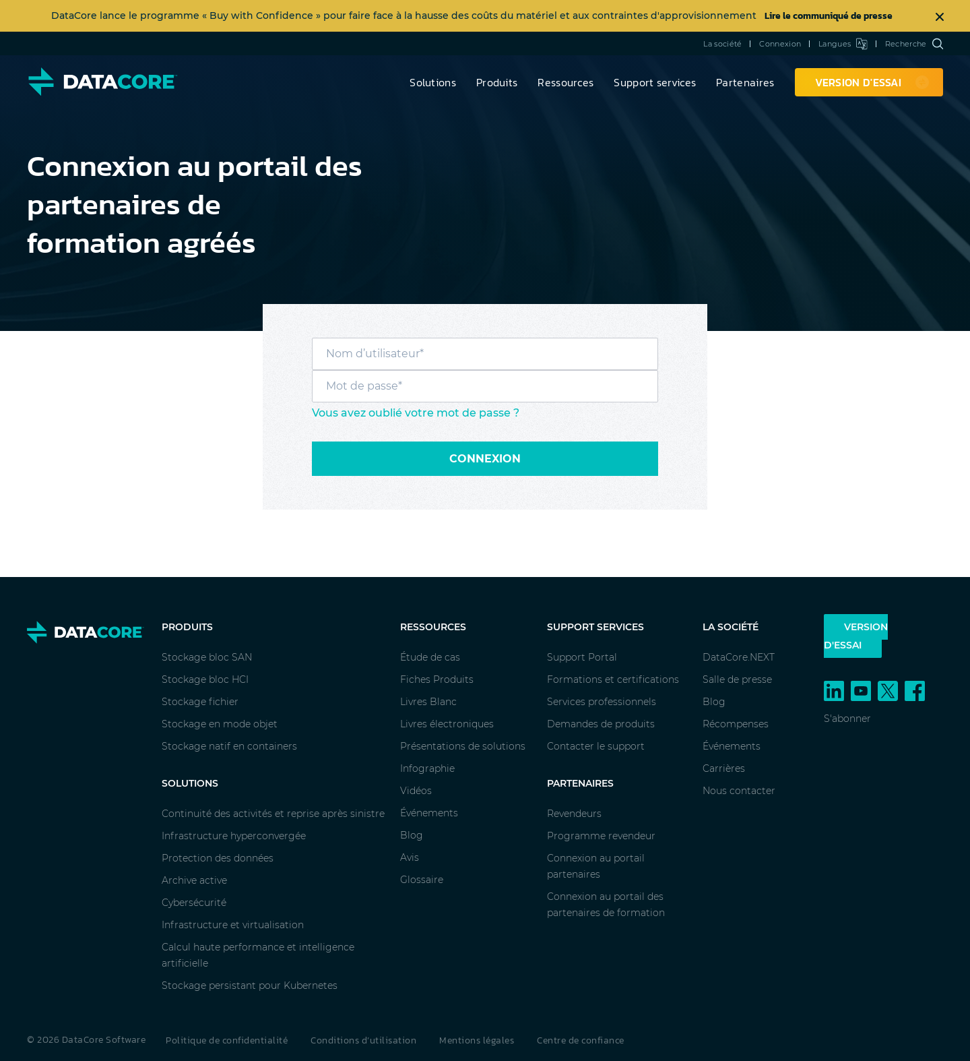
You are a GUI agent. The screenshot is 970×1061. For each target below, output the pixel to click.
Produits (496, 82)
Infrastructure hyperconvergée (234, 836)
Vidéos (416, 791)
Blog (411, 835)
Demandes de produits (601, 724)
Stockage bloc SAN (207, 657)
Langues (843, 44)
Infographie (427, 768)
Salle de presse (737, 679)
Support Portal (582, 657)
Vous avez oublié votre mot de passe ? (415, 412)
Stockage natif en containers (229, 746)
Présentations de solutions (462, 746)
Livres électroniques (447, 724)
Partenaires (745, 82)
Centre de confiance (580, 1040)
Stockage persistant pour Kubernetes (249, 985)
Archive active (194, 880)
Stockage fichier (200, 702)
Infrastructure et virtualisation (233, 925)
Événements (429, 813)
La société (722, 44)
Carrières (724, 768)
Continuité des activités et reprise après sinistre (273, 814)
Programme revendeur (601, 836)
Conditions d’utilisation (363, 1040)
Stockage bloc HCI (205, 679)
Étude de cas (430, 657)
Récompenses (736, 724)
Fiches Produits (437, 679)
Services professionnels (601, 702)
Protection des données (217, 858)
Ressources (565, 82)
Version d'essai (856, 636)
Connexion (780, 44)
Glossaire (421, 880)
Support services (655, 82)
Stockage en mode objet (220, 724)
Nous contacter (739, 791)
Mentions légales (476, 1040)
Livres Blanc (428, 702)
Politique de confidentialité (227, 1040)
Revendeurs (574, 814)
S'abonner (847, 719)
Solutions (433, 82)
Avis (409, 857)
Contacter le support (596, 746)
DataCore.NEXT (739, 657)
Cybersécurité (194, 903)
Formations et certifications (613, 679)
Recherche (914, 44)
